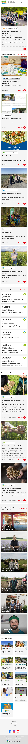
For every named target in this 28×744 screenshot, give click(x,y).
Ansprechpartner (14, 728)
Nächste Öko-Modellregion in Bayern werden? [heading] (12, 272)
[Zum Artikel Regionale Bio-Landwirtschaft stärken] (22, 460)
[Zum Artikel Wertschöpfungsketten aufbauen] (22, 500)
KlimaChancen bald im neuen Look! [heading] (12, 118)
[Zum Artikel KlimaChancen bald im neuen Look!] (22, 127)
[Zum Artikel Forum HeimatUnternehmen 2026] (22, 165)
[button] (25, 2)
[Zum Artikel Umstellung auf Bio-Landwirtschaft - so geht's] (22, 417)
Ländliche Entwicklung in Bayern (15, 741)
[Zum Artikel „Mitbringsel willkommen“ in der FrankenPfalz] (22, 90)
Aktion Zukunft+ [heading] (6, 232)
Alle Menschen (23, 508)
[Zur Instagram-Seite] (14, 731)
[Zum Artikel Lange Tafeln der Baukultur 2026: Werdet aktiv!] (22, 49)
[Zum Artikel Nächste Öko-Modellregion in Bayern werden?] (22, 282)
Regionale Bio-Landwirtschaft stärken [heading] (12, 446)
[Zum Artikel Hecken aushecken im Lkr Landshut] (22, 204)
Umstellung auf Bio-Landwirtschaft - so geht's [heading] (13, 401)
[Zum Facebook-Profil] (10, 731)
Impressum (14, 721)
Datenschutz (14, 723)
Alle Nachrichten (22, 54)
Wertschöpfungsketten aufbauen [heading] (11, 488)
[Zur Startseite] (4, 2)
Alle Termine (23, 289)
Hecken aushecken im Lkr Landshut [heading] (12, 193)
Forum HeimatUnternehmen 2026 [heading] (11, 156)
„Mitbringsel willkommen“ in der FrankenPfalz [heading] (11, 82)
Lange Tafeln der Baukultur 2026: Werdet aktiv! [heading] (11, 32)
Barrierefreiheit (14, 725)
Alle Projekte (23, 373)
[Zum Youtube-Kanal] (18, 731)
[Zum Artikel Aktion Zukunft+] (22, 243)
